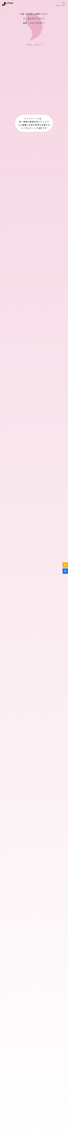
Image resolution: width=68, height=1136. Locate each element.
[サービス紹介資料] (65, 565)
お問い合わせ (57, 5)
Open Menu (63, 3)
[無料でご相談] (65, 571)
